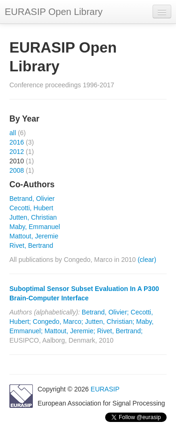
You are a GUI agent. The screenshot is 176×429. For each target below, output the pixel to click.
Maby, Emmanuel (34, 226)
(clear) (147, 259)
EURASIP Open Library (54, 12)
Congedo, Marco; (58, 321)
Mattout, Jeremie (33, 236)
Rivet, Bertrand (31, 245)
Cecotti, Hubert (31, 208)
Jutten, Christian (33, 217)
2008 (16, 170)
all (12, 133)
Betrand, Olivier (31, 198)
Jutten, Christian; (109, 321)
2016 (16, 142)
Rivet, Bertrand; (120, 331)
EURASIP (105, 389)
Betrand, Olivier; (105, 312)
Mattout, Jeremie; (70, 331)
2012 (16, 151)
